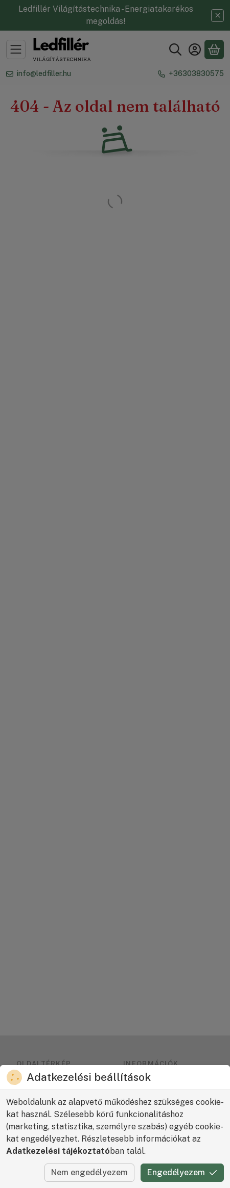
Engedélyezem (182, 1172)
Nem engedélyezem (89, 1172)
